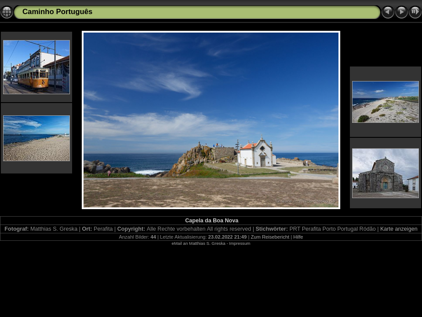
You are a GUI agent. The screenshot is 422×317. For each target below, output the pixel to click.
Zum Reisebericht (270, 237)
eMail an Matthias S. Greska (199, 243)
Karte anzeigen (399, 229)
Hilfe (298, 237)
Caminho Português (57, 11)
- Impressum (238, 243)
